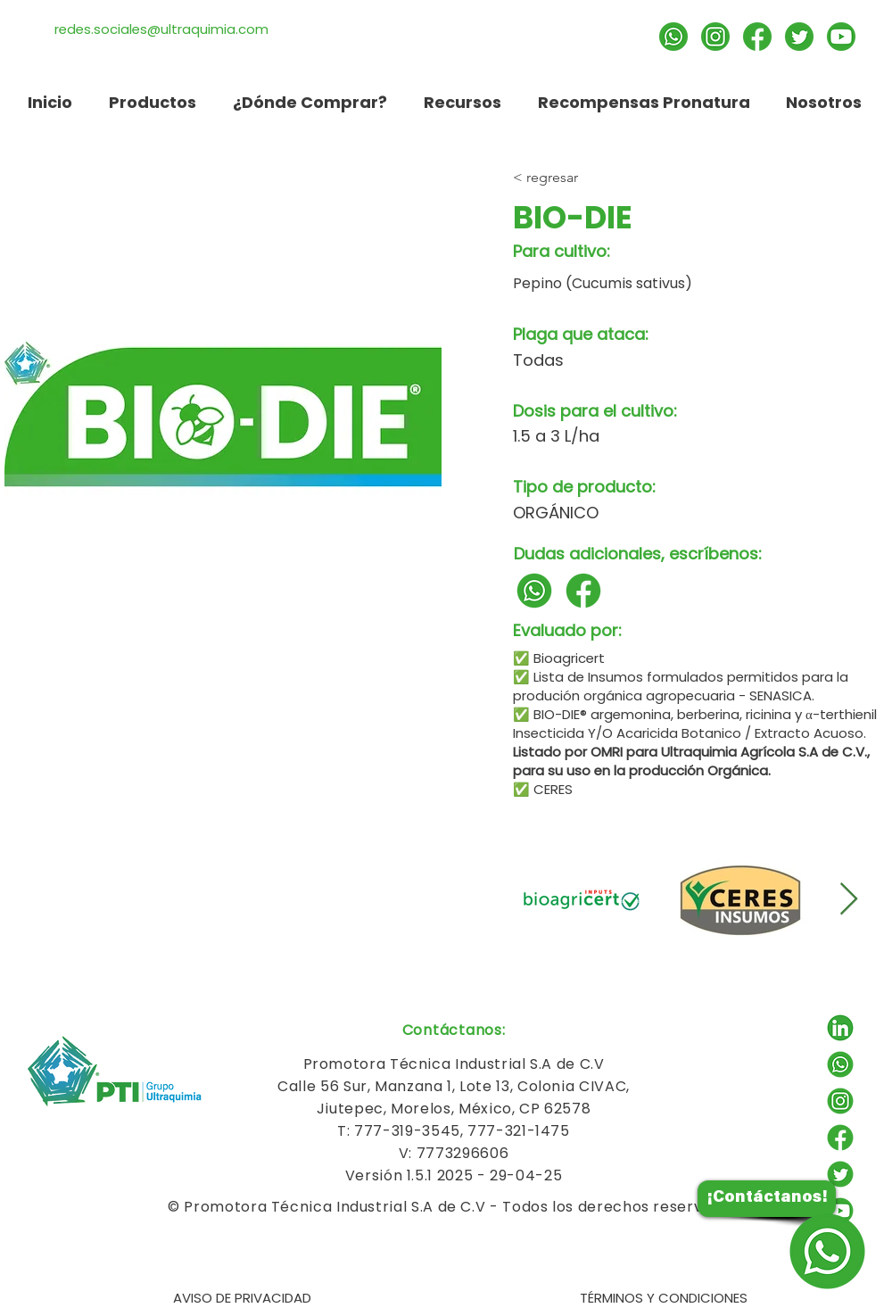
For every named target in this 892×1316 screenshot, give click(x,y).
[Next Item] (848, 899)
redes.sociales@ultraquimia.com (161, 29)
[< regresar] (621, 177)
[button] (462, 102)
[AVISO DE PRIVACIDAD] (242, 1298)
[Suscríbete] (841, 36)
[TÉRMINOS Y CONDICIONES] (663, 1298)
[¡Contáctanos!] (767, 1198)
